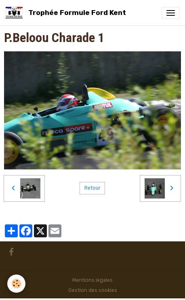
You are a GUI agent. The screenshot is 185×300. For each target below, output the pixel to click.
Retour (92, 188)
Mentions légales (92, 280)
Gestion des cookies (92, 290)
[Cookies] (16, 284)
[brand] (67, 13)
